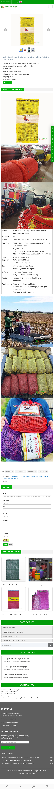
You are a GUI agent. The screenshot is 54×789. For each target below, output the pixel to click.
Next (48, 29)
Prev (5, 29)
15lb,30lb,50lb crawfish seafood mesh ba (40, 615)
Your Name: (6, 500)
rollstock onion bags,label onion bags (40, 585)
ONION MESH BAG (9, 628)
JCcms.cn (32, 773)
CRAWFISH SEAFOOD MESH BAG (14, 640)
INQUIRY (7, 82)
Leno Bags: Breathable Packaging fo (15, 666)
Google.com (25, 773)
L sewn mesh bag (20, 471)
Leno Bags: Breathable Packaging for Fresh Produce (16, 760)
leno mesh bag (9, 471)
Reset (10, 544)
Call (20, 786)
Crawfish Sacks (43, 471)
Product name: (7, 494)
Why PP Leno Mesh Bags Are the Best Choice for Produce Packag (20, 757)
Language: (17, 2)
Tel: (4, 507)
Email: (5, 513)
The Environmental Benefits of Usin (15, 675)
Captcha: (5, 533)
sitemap (44, 771)
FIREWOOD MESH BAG (10, 636)
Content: (5, 520)
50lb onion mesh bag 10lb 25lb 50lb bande (13, 615)
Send (5, 544)
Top (47, 786)
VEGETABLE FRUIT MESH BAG (13, 632)
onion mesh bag (32, 471)
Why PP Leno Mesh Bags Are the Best (16, 658)
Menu (34, 786)
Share (7, 786)
